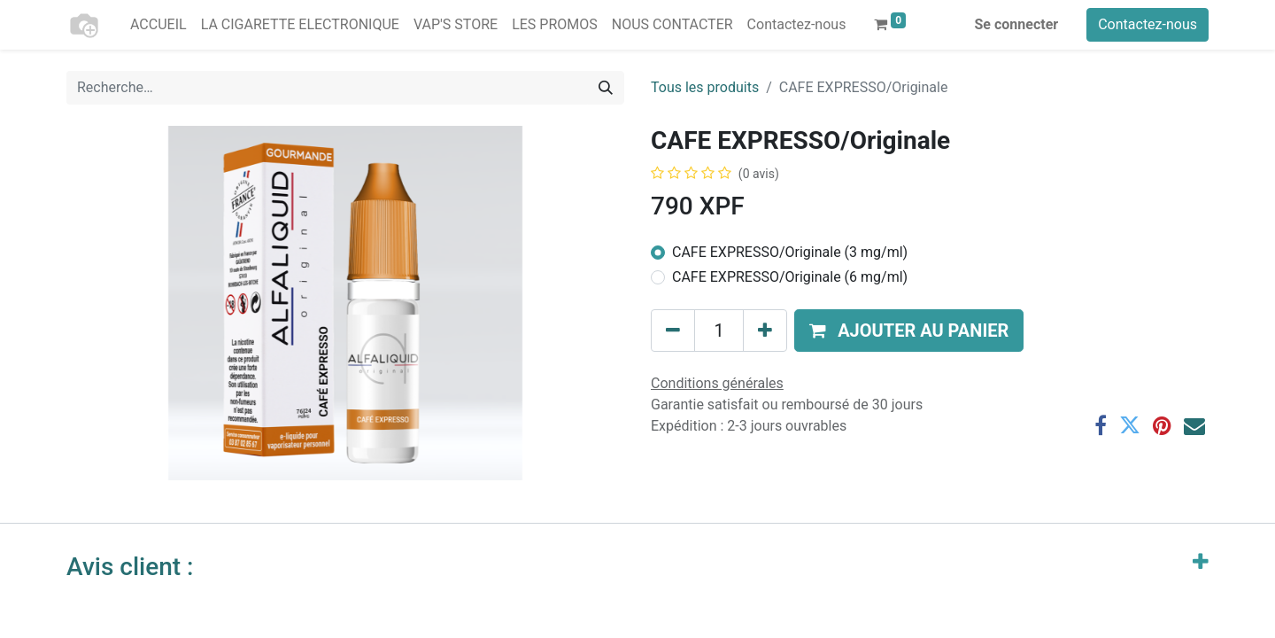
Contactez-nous (1147, 24)
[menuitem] (158, 25)
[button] (909, 330)
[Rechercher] (605, 88)
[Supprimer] (673, 330)
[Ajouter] (765, 330)
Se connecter (1017, 24)
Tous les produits (705, 87)
